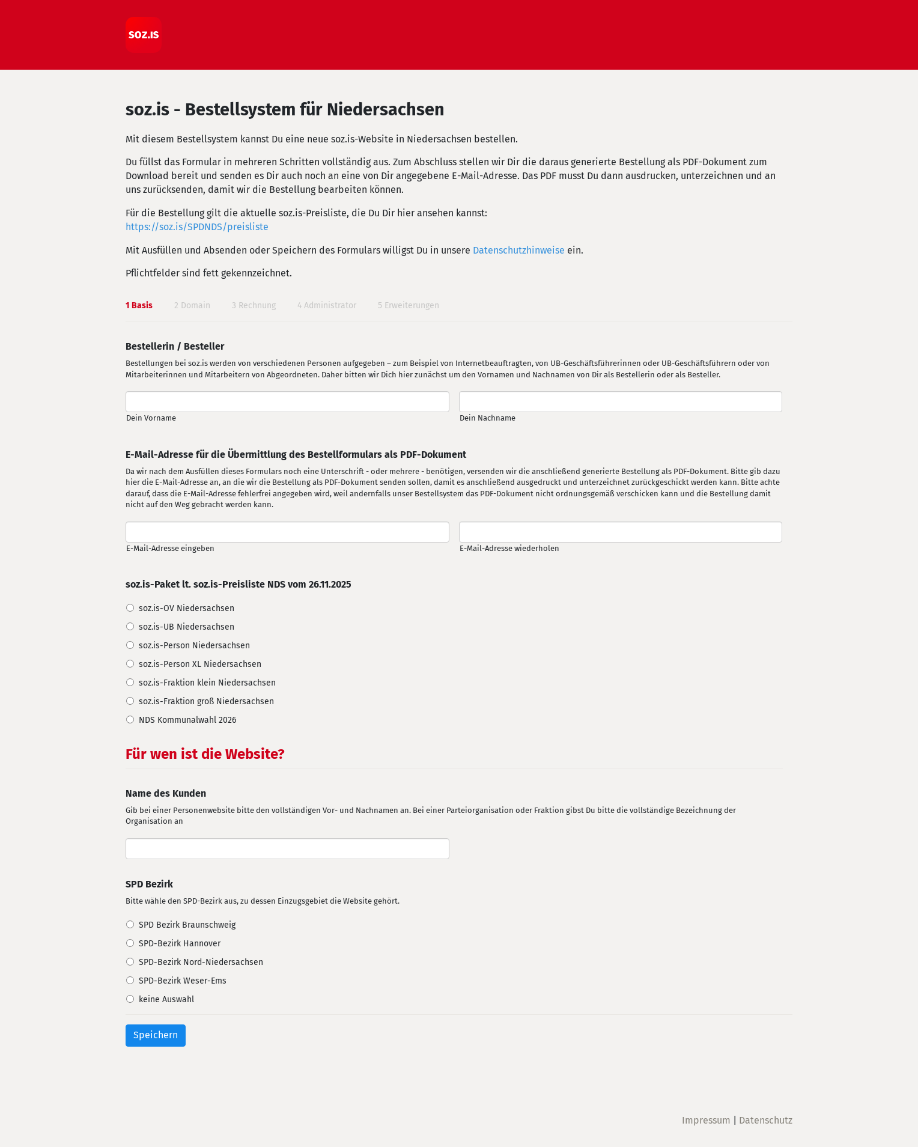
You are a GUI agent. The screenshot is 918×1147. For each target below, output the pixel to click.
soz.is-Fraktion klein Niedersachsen (207, 683)
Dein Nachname (487, 417)
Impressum (706, 1120)
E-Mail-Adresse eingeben (170, 548)
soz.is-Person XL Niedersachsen (200, 664)
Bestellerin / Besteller (175, 346)
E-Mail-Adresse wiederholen (509, 548)
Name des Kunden (166, 793)
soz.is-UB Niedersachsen (186, 627)
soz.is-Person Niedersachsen (194, 645)
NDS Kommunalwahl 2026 (187, 720)
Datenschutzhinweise (519, 250)
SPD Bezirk (149, 884)
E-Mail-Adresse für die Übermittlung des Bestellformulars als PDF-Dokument (296, 454)
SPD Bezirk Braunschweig (187, 925)
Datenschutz (765, 1120)
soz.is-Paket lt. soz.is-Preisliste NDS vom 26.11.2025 (238, 584)
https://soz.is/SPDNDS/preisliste (197, 227)
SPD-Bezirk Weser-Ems (182, 981)
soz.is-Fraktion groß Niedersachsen (206, 701)
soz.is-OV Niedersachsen (186, 608)
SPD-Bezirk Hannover (179, 944)
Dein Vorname (151, 417)
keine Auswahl (166, 999)
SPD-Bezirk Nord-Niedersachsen (201, 962)
